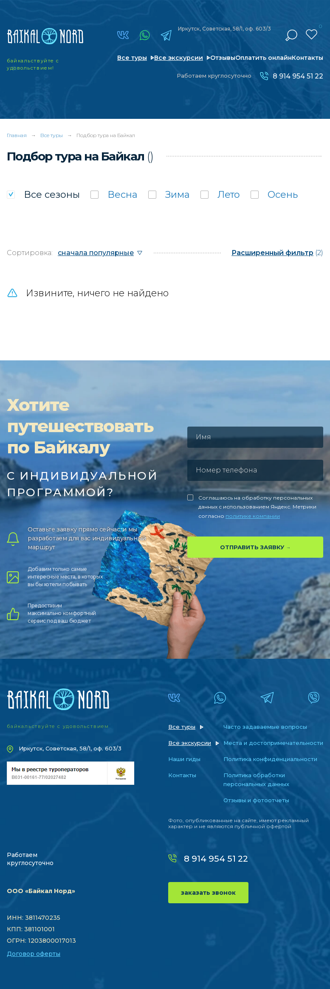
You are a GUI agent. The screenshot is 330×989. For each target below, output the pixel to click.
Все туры (132, 58)
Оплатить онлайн (263, 58)
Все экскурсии (178, 58)
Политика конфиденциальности (270, 759)
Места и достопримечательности (273, 742)
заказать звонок (208, 892)
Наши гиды (184, 759)
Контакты (307, 58)
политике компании (253, 516)
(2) (277, 253)
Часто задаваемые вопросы (265, 726)
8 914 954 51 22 (298, 76)
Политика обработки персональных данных (256, 779)
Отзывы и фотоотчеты (256, 800)
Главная (17, 135)
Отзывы (222, 58)
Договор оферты (33, 954)
